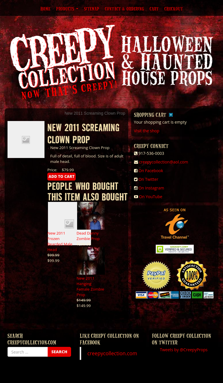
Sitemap (91, 9)
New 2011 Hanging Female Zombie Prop (90, 286)
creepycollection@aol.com (163, 162)
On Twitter (148, 179)
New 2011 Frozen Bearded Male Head (59, 241)
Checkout (173, 9)
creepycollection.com (112, 353)
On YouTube (150, 196)
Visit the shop (146, 130)
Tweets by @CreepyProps (184, 349)
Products (67, 9)
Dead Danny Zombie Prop (88, 235)
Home (45, 9)
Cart (154, 9)
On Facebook (150, 170)
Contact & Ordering (124, 9)
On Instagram (151, 188)
